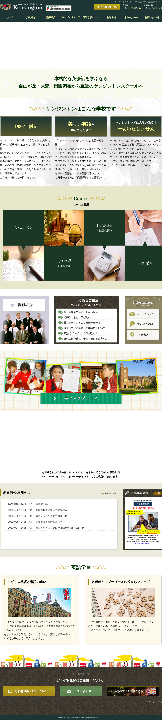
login (102, 717)
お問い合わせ (152, 17)
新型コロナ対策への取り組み (51, 510)
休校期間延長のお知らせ (49, 521)
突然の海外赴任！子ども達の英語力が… (86, 338)
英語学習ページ (91, 17)
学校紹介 (30, 17)
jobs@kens (131, 17)
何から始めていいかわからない (81, 312)
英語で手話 (42, 504)
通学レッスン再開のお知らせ (51, 516)
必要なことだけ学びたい (77, 317)
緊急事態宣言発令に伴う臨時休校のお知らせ (60, 527)
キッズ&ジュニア (71, 17)
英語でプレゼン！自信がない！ (81, 333)
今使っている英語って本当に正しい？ (84, 328)
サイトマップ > (153, 702)
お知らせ (111, 17)
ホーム (10, 17)
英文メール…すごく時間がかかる (82, 322)
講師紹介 (51, 17)
